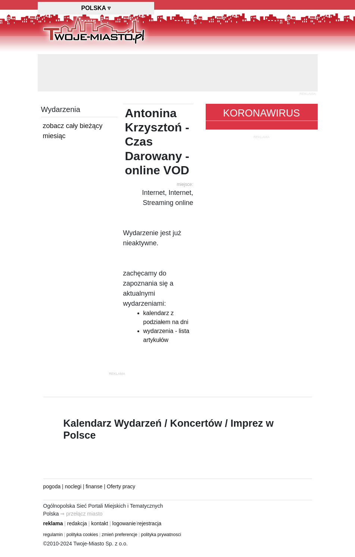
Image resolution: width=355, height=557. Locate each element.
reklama (53, 523)
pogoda (52, 486)
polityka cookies (82, 534)
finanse (93, 486)
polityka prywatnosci (161, 534)
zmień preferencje (119, 534)
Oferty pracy (121, 486)
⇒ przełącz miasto (81, 514)
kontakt (99, 523)
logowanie (124, 523)
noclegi (73, 486)
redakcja (77, 523)
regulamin (53, 534)
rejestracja (149, 523)
